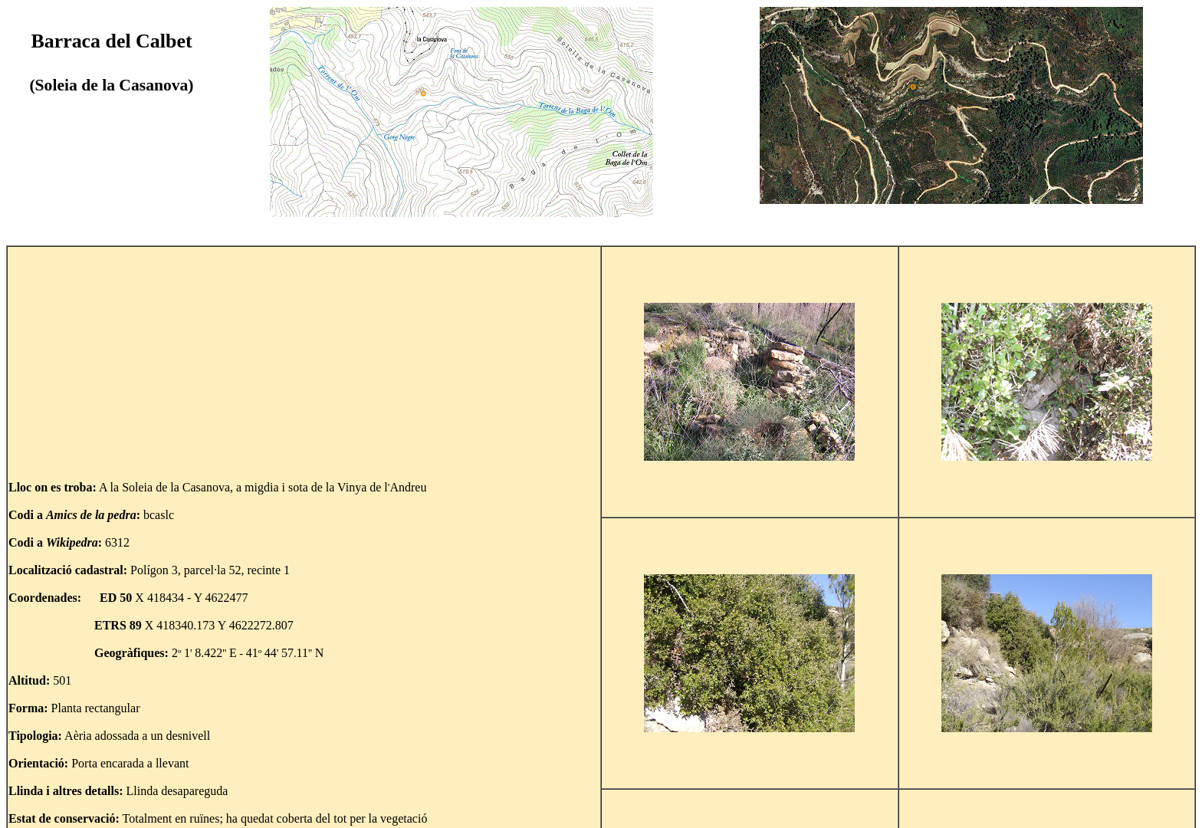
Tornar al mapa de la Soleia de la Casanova (133, 807)
